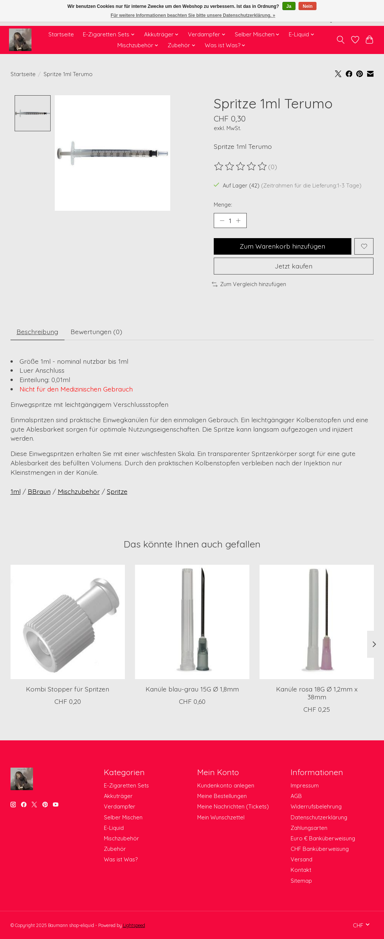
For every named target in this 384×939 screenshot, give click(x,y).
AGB (296, 796)
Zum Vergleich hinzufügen (249, 284)
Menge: (223, 204)
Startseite (61, 34)
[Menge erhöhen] (238, 220)
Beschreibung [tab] (37, 331)
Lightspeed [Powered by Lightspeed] (134, 925)
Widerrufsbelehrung (316, 806)
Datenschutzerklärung (319, 817)
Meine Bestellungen (222, 796)
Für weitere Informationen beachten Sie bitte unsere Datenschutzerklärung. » (193, 15)
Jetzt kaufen (293, 266)
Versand (301, 859)
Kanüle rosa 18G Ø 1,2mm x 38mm (316, 693)
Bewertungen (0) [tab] (96, 331)
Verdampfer (119, 806)
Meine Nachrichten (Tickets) (233, 806)
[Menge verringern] (222, 220)
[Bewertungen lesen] (241, 166)
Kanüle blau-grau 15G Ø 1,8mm (192, 689)
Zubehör (115, 848)
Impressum (305, 785)
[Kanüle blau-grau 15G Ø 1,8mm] (192, 622)
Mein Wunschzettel (220, 817)
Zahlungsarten (309, 827)
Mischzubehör (79, 491)
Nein (307, 6)
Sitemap (301, 880)
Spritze (117, 491)
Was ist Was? (121, 859)
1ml (15, 491)
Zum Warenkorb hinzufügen (282, 246)
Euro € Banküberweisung (323, 838)
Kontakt (301, 869)
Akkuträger (118, 796)
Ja (288, 6)
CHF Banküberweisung (320, 848)
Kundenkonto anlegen (225, 785)
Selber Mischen (123, 817)
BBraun (39, 491)
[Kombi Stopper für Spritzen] (67, 622)
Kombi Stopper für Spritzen (67, 689)
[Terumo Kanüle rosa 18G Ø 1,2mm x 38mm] (317, 622)
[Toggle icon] (340, 39)
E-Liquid (114, 827)
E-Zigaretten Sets (126, 785)
